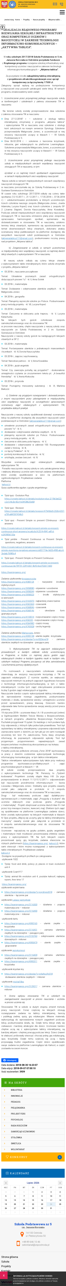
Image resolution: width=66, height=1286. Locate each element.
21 (24, 1204)
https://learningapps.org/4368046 (17, 607)
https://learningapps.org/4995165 (21, 923)
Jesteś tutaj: (9, 20)
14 (24, 1200)
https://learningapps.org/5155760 (21, 936)
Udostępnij (9, 1060)
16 (42, 1200)
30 (42, 1208)
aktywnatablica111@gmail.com (17, 238)
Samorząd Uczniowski (23, 1131)
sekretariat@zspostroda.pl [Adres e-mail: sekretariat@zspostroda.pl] (35, 1245)
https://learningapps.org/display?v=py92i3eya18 (24, 639)
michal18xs (18, 981)
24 (51, 1204)
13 (15, 1200)
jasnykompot (18, 950)
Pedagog (15, 1102)
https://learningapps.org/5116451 (21, 930)
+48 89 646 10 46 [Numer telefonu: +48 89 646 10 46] (31, 1241)
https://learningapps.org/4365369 (17, 604)
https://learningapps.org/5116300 (21, 904)
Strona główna (9, 1256)
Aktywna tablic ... (53, 20)
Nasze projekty (37, 20)
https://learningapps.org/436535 (17, 620)
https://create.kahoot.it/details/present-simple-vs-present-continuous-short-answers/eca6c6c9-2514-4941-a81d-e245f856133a (30, 531)
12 (6, 1200)
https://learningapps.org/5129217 (21, 986)
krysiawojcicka (29, 578)
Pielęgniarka (18, 1108)
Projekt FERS (18, 1114)
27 (15, 1208)
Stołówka (16, 1137)
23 (42, 1204)
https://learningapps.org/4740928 (17, 626)
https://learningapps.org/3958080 (17, 588)
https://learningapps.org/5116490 (21, 911)
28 (24, 1208)
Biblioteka (16, 1090)
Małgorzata (27, 633)
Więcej (33, 1157)
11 (60, 1196)
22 (33, 1204)
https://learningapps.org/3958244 (17, 591)
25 (60, 1204)
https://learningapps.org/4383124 (17, 582)
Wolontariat (18, 1149)
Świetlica (16, 1143)
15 (33, 1200)
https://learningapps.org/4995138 (17, 636)
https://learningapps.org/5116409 (21, 955)
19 (6, 1204)
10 (51, 1196)
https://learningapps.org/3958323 (17, 594)
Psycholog (17, 1120)
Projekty (25, 20)
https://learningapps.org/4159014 (17, 617)
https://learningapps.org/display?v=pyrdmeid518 (28, 892)
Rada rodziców (19, 1126)
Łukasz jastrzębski (21, 900)
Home (17, 20)
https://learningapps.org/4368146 (17, 610)
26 (6, 1208)
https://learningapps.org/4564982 (17, 623)
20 (15, 1204)
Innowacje (17, 1096)
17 (51, 1200)
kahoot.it (6, 484)
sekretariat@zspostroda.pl (55, 4)
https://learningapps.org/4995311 (21, 961)
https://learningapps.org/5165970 (17, 601)
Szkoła (5, 1261)
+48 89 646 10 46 (61, 4)
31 (51, 1208)
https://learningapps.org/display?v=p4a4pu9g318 (29, 974)
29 (33, 1208)
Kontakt (5, 1270)
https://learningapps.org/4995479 (21, 942)
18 (60, 1200)
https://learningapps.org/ (13, 572)
